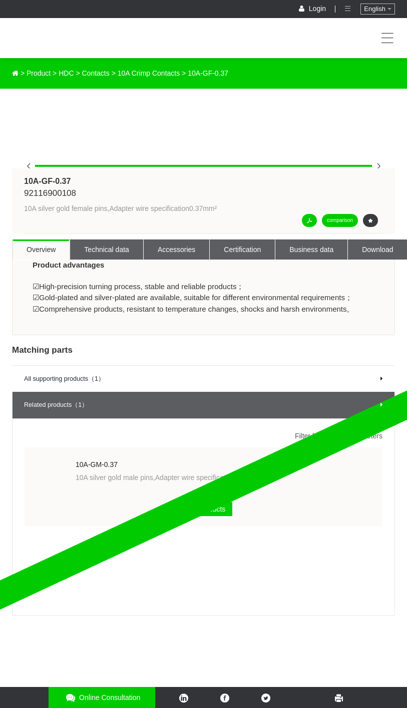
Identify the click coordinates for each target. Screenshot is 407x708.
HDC (66, 73)
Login (313, 9)
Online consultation (102, 697)
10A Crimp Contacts (149, 73)
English (377, 9)
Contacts (96, 73)
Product (39, 73)
